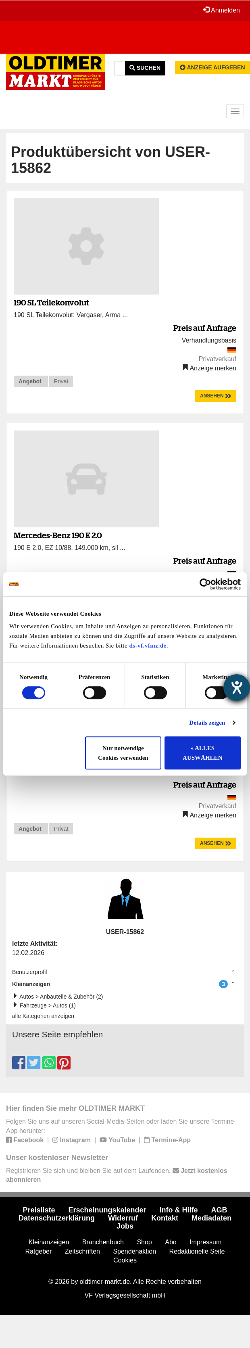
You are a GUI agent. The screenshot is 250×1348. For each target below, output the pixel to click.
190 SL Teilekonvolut (51, 302)
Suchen (144, 68)
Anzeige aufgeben (212, 67)
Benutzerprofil (29, 972)
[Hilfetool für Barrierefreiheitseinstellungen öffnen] (236, 687)
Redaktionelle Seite (197, 1251)
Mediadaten (211, 1218)
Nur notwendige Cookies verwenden (123, 753)
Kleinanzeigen (120, 984)
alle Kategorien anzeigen (43, 1016)
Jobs (125, 1226)
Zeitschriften (82, 1251)
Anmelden (221, 10)
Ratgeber (38, 1251)
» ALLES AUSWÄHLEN (202, 753)
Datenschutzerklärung (57, 1218)
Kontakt (164, 1218)
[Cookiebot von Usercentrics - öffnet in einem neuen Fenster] (205, 584)
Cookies (125, 1260)
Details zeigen (207, 722)
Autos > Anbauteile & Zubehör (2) (59, 996)
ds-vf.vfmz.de (147, 645)
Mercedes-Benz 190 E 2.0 (58, 535)
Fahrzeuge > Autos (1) (46, 1005)
